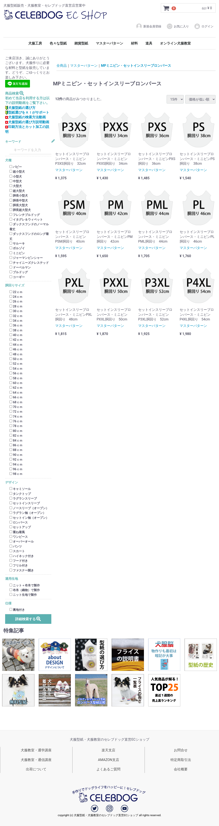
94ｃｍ (15, 464)
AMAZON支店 (108, 760)
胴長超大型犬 (20, 210)
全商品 (61, 66)
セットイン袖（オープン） (29, 517)
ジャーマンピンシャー (26, 258)
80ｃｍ (15, 431)
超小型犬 (17, 171)
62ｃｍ (15, 388)
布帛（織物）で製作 (24, 590)
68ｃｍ (15, 402)
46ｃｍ (15, 349)
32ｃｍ (15, 316)
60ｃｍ (15, 383)
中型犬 (15, 181)
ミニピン (17, 253)
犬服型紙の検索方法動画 (25, 117)
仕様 (8, 603)
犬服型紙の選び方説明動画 (27, 122)
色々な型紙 (58, 43)
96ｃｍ (15, 469)
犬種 (8, 160)
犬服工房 (35, 43)
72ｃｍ (15, 412)
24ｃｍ (15, 296)
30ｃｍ (15, 311)
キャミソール (20, 489)
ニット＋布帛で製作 (24, 585)
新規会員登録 (148, 26)
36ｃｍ (15, 325)
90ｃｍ (15, 455)
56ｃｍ (15, 373)
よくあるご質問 (108, 769)
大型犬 (15, 186)
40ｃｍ (15, 335)
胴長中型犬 (18, 200)
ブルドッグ (18, 272)
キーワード (13, 142)
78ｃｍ (15, 426)
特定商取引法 (180, 760)
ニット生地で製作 (23, 595)
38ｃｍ (15, 330)
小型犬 (15, 176)
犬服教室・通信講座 (36, 760)
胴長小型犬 (18, 195)
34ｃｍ (15, 320)
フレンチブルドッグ (24, 215)
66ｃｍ (15, 397)
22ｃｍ (15, 292)
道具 (148, 43)
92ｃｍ (15, 459)
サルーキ (17, 243)
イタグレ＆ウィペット (26, 219)
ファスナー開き (21, 570)
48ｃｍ (15, 354)
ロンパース (18, 522)
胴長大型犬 (18, 205)
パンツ (15, 546)
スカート (17, 551)
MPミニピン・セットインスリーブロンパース (136, 66)
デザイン (11, 482)
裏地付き (17, 609)
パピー (15, 167)
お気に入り (177, 26)
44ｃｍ (15, 344)
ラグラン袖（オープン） (27, 513)
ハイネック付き (21, 556)
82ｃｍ (15, 435)
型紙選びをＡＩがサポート (27, 112)
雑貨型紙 (81, 43)
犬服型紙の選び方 (20, 108)
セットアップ (20, 527)
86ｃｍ (15, 445)
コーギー (17, 277)
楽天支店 (108, 750)
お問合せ (181, 750)
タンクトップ (20, 493)
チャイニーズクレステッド (29, 262)
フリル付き (18, 565)
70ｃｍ (15, 407)
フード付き (18, 560)
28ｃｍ (15, 306)
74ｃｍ (15, 416)
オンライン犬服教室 (175, 43)
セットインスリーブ (24, 503)
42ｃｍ (15, 340)
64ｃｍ (15, 392)
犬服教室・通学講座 (36, 750)
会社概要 (181, 769)
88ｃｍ (15, 450)
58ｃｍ (15, 378)
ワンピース (18, 536)
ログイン (203, 26)
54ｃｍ (15, 368)
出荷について (36, 769)
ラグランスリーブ (23, 498)
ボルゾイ (17, 248)
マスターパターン (109, 43)
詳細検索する (28, 619)
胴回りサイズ (14, 285)
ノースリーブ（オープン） (29, 508)
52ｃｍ (15, 364)
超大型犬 (17, 191)
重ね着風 (17, 532)
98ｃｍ (15, 474)
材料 (134, 43)
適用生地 (11, 579)
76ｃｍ (15, 421)
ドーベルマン (20, 267)
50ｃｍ (15, 359)
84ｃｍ (15, 440)
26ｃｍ (15, 301)
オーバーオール (21, 541)
